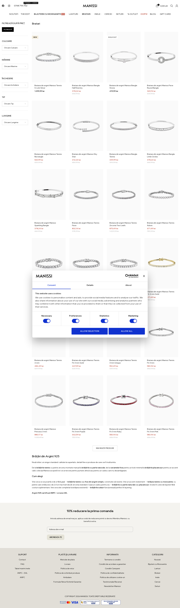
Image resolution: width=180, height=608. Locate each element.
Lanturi (157, 568)
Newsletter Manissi (112, 586)
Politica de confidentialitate (112, 573)
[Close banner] (144, 276)
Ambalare (67, 577)
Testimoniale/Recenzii (112, 582)
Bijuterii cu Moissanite (157, 564)
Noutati (157, 559)
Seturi (157, 586)
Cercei (157, 582)
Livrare (67, 564)
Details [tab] (90, 285)
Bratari (157, 573)
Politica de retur (67, 568)
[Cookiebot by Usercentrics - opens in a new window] (127, 276)
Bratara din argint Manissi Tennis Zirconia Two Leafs (123, 224)
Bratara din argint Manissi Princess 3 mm (45, 430)
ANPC (22, 577)
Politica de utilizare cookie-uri (112, 577)
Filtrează (8, 29)
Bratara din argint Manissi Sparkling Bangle (45, 224)
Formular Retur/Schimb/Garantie (67, 582)
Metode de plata (67, 559)
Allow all (127, 331)
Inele (157, 577)
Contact (22, 559)
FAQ (22, 564)
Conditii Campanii (112, 568)
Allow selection (89, 331)
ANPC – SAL (22, 573)
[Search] (171, 5)
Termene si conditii (112, 559)
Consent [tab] (51, 285)
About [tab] (128, 285)
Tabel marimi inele (22, 568)
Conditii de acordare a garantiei (112, 564)
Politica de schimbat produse (67, 573)
